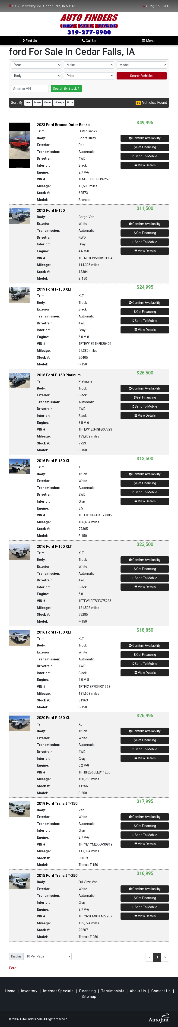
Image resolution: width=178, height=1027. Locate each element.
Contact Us (161, 991)
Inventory (29, 991)
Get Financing (145, 147)
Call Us (89, 41)
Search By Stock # (66, 88)
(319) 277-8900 (157, 6)
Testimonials (112, 991)
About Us (138, 991)
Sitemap (89, 996)
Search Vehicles (141, 76)
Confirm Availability (145, 138)
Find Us (30, 41)
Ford (12, 968)
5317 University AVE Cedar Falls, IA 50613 (43, 6)
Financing (87, 991)
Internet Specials (58, 991)
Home (10, 991)
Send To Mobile (145, 156)
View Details (145, 165)
